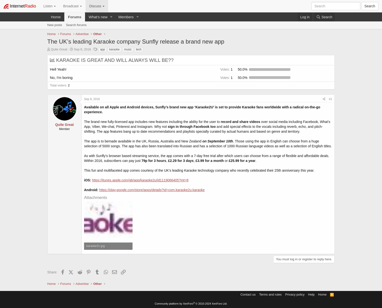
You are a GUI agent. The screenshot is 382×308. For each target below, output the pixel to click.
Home (56, 17)
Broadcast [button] (72, 6)
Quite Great (59, 49)
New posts (54, 25)
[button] (111, 16)
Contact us (248, 294)
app (102, 49)
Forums (74, 17)
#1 (330, 99)
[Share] (324, 99)
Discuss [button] (97, 6)
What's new (98, 17)
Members (126, 17)
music (128, 49)
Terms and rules (270, 294)
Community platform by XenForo (191, 303)
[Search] (324, 17)
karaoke (114, 49)
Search (369, 6)
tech (139, 49)
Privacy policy (295, 294)
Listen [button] (49, 6)
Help (311, 294)
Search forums (76, 25)
